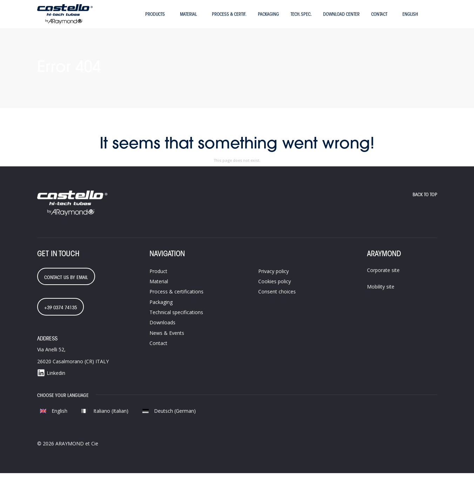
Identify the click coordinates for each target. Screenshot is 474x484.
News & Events (166, 343)
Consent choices (277, 302)
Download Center (341, 19)
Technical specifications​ (176, 323)
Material (188, 19)
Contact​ (158, 354)
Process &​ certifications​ (176, 302)
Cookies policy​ (274, 292)
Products (155, 19)
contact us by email (66, 288)
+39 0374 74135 (60, 318)
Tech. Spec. (301, 19)
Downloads (162, 333)
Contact (379, 19)
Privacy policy (273, 281)
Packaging (268, 19)
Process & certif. (229, 19)
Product (158, 281)
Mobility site (380, 297)
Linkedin (51, 383)
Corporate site (383, 280)
